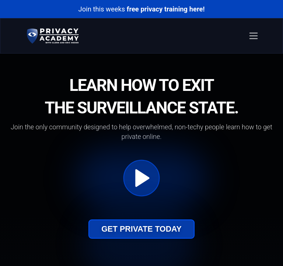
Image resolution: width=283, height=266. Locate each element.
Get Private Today (141, 229)
